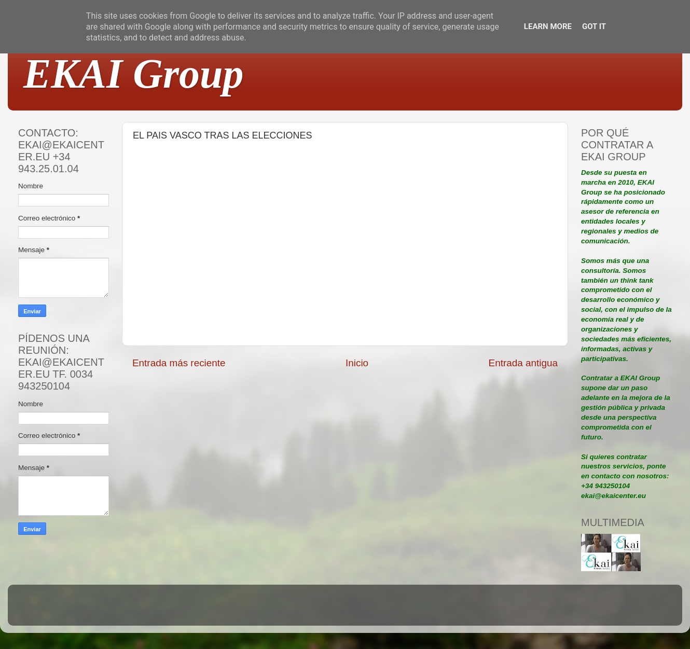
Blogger (413, 610)
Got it (594, 26)
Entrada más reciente (179, 362)
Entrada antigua (523, 362)
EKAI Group (133, 73)
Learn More (548, 26)
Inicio (357, 362)
